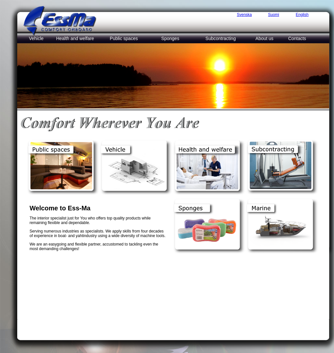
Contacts (297, 38)
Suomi (273, 14)
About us (264, 38)
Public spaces (124, 38)
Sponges (170, 38)
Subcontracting (220, 38)
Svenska (244, 14)
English (302, 14)
